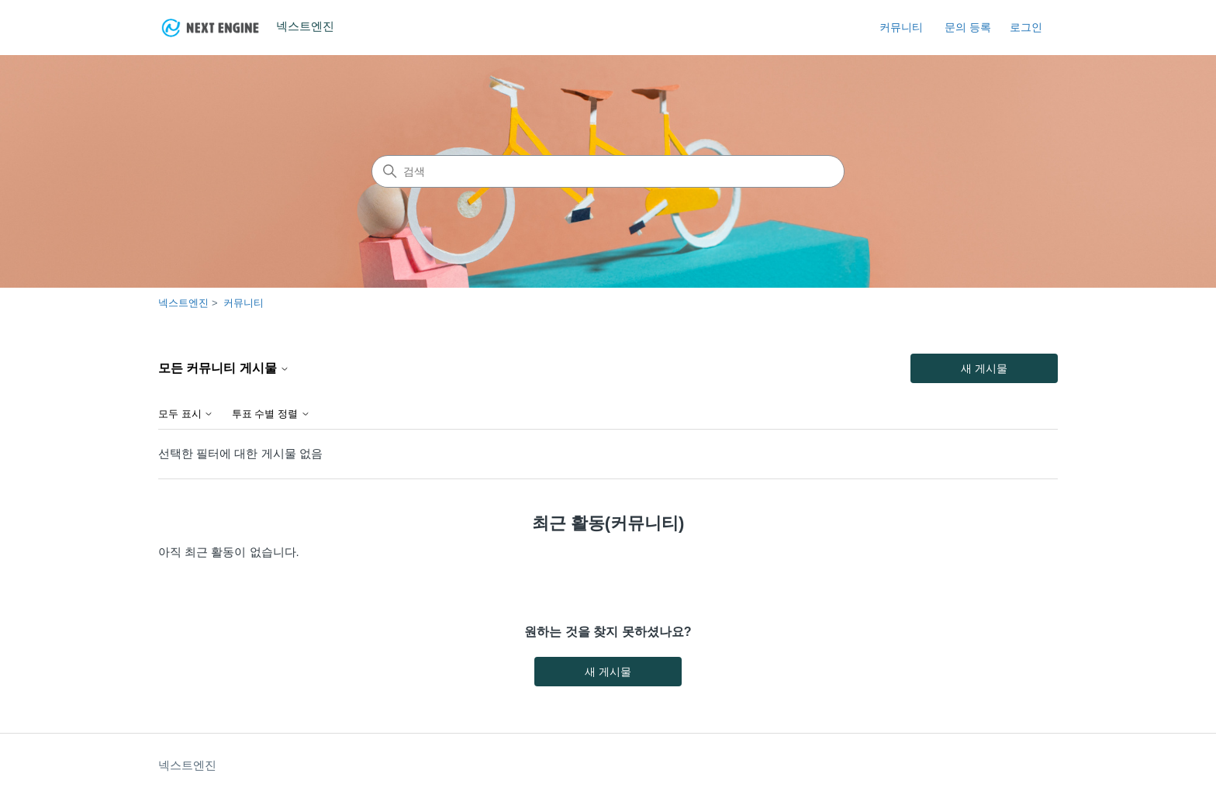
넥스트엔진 (183, 303)
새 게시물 (984, 368)
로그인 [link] (1026, 27)
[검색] (608, 171)
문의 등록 (968, 27)
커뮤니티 (901, 27)
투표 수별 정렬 (271, 414)
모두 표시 (185, 414)
